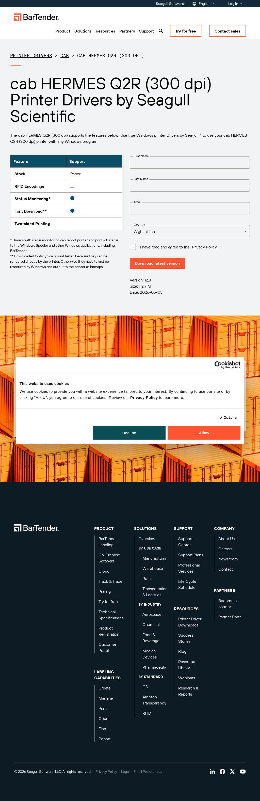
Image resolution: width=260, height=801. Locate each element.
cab (64, 55)
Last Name (141, 179)
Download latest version (157, 263)
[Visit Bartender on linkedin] (212, 771)
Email (137, 201)
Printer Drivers (31, 55)
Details (230, 417)
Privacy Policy (144, 397)
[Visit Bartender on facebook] (222, 771)
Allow (204, 433)
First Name (141, 156)
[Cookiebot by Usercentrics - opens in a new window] (218, 365)
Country (139, 224)
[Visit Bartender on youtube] (243, 771)
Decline (129, 433)
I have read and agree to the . (178, 246)
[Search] (161, 31)
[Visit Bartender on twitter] (233, 771)
